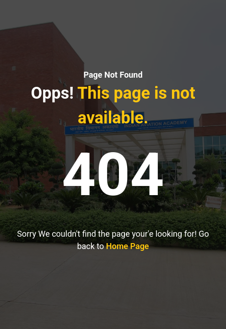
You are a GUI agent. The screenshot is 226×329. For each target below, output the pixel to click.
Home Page (127, 246)
